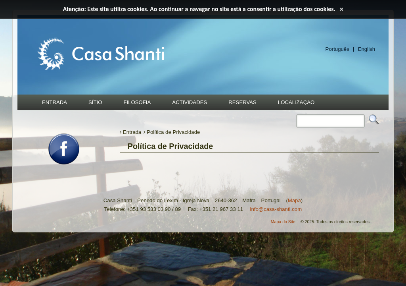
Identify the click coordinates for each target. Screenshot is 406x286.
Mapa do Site (283, 221)
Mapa (294, 200)
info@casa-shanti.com (276, 209)
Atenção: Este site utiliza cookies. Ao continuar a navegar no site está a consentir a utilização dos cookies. (199, 9)
